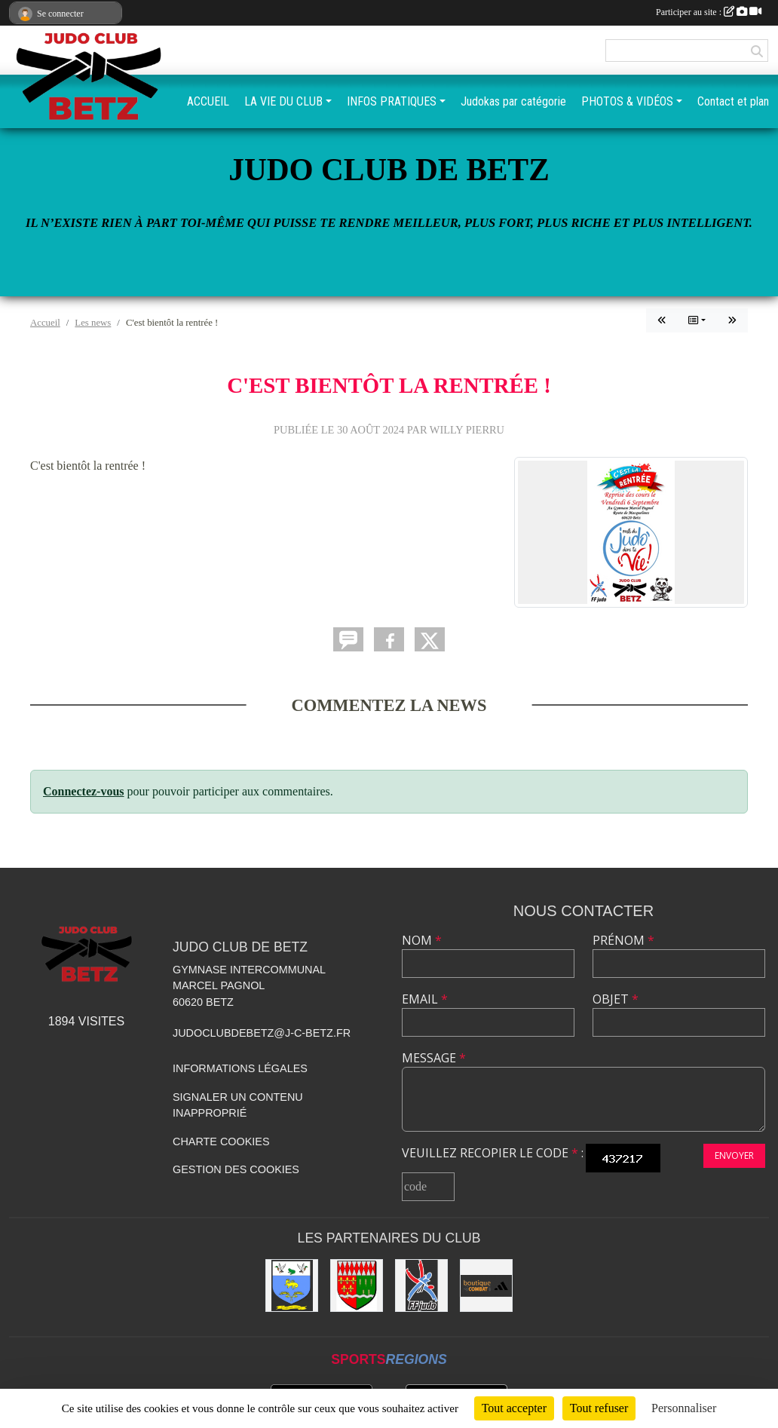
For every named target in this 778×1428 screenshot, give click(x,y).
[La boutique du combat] (486, 1285)
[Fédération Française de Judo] (421, 1285)
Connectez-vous (83, 791)
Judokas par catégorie (513, 101)
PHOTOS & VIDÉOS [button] (627, 101)
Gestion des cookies (236, 1169)
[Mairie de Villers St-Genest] (291, 1285)
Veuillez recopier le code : (493, 1153)
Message (434, 1058)
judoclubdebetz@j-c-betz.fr (262, 1033)
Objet (616, 999)
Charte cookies (221, 1141)
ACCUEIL (208, 101)
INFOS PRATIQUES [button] (391, 101)
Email (425, 999)
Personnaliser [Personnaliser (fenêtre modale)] (683, 1408)
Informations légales (240, 1068)
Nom (422, 940)
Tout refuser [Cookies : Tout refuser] (599, 1408)
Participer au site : (708, 12)
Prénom (623, 940)
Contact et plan (733, 101)
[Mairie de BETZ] (356, 1285)
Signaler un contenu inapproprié (238, 1105)
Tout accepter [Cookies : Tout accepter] (514, 1408)
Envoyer (734, 1155)
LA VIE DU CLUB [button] (283, 101)
